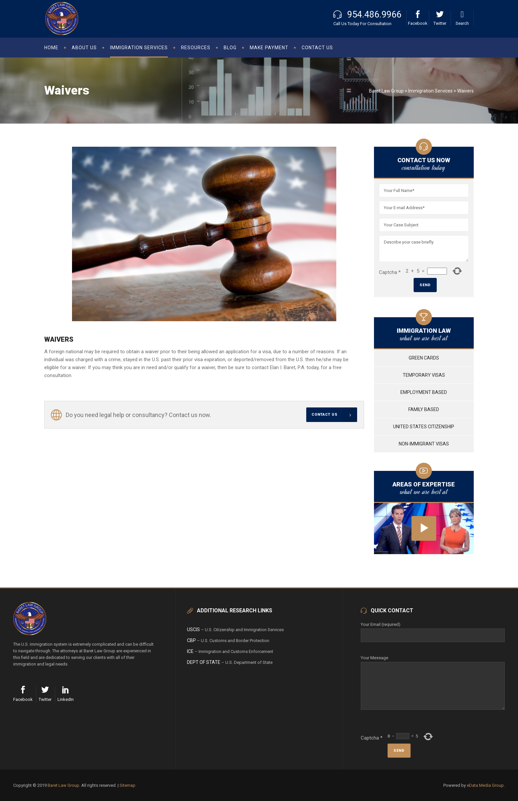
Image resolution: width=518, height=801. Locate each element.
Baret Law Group (386, 91)
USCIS (193, 629)
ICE (190, 651)
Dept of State (203, 662)
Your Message (433, 661)
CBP (191, 640)
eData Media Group (485, 785)
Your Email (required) (433, 630)
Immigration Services (430, 91)
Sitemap (127, 785)
